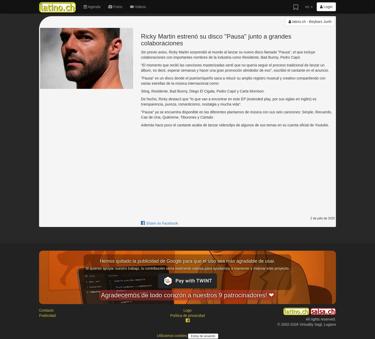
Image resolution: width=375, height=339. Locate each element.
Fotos (115, 7)
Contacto (46, 310)
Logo (187, 310)
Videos (138, 7)
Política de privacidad (187, 315)
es (309, 7)
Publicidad (47, 315)
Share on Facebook (159, 223)
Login (326, 7)
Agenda (92, 7)
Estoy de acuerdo (203, 336)
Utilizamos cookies (172, 336)
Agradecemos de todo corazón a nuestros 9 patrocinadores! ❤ (187, 295)
